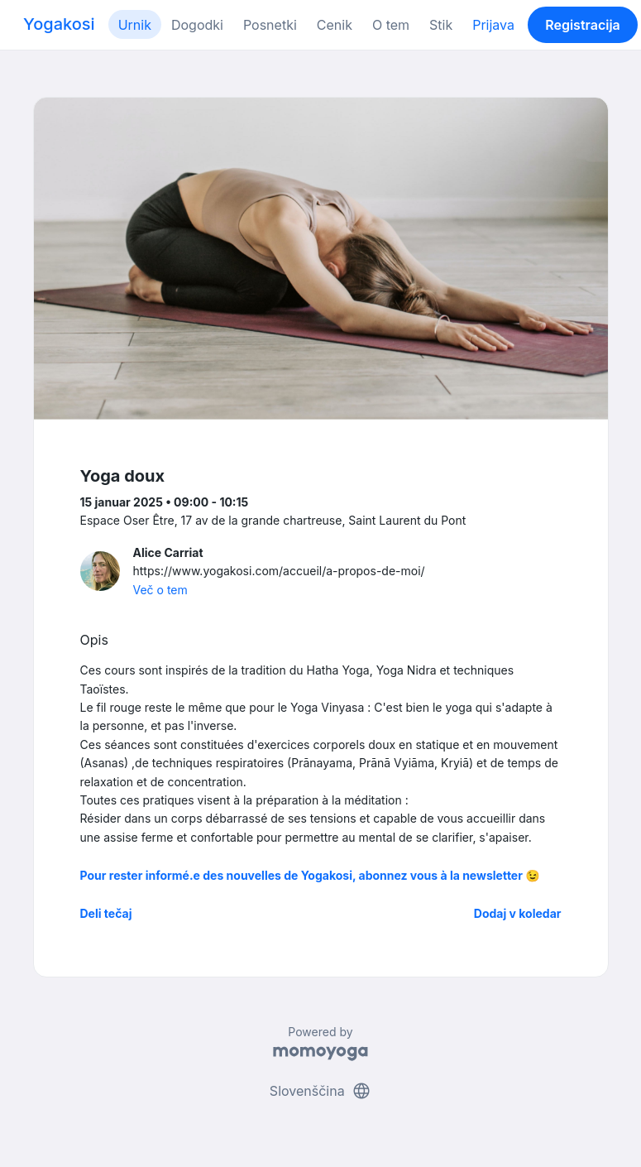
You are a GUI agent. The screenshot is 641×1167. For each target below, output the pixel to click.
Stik (440, 25)
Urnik (134, 25)
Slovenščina (320, 1091)
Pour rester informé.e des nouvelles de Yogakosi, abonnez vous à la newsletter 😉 (310, 875)
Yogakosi (59, 24)
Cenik (334, 25)
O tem (390, 25)
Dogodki (197, 25)
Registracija (582, 25)
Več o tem (160, 590)
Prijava (493, 25)
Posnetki (270, 25)
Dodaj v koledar (518, 913)
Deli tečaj (106, 913)
